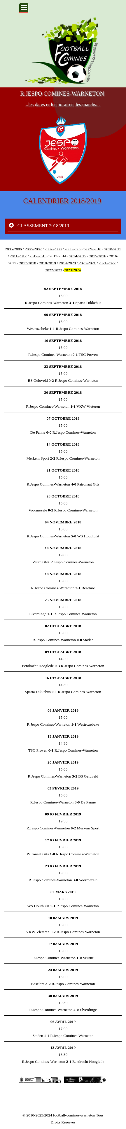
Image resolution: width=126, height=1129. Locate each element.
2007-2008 (53, 249)
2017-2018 (27, 263)
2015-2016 (97, 256)
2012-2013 (37, 256)
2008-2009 (72, 249)
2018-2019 (47, 263)
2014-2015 (77, 256)
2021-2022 (107, 263)
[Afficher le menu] (23, 8)
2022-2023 (53, 270)
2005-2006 (13, 249)
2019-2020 (67, 263)
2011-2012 (18, 256)
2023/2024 (72, 270)
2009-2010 (93, 249)
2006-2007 (33, 249)
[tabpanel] (63, 259)
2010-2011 (112, 249)
